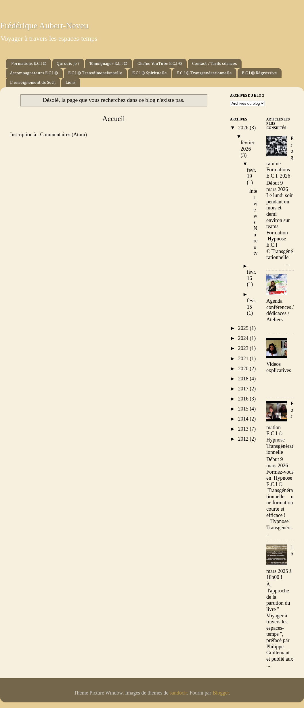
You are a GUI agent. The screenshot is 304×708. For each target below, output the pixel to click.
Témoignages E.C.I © (108, 63)
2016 (244, 399)
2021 (244, 358)
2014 (244, 419)
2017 (244, 389)
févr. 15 (251, 304)
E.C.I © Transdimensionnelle (95, 73)
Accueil (113, 118)
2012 (244, 439)
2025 (244, 328)
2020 (244, 368)
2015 (244, 409)
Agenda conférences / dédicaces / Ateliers (280, 310)
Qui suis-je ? (68, 63)
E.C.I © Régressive (259, 73)
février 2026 (248, 146)
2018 (244, 379)
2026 (244, 128)
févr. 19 (251, 173)
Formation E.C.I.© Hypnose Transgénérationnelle (279, 428)
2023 (244, 348)
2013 (244, 429)
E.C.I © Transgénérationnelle (204, 73)
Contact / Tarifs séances (214, 63)
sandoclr (178, 693)
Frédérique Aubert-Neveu (44, 25)
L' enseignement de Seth (33, 82)
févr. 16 (251, 275)
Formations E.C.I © (29, 63)
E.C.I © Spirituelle (149, 73)
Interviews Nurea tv (253, 222)
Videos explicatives (278, 367)
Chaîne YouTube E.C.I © (159, 63)
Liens (71, 82)
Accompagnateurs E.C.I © (34, 73)
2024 (244, 338)
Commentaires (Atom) (63, 134)
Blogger (221, 693)
